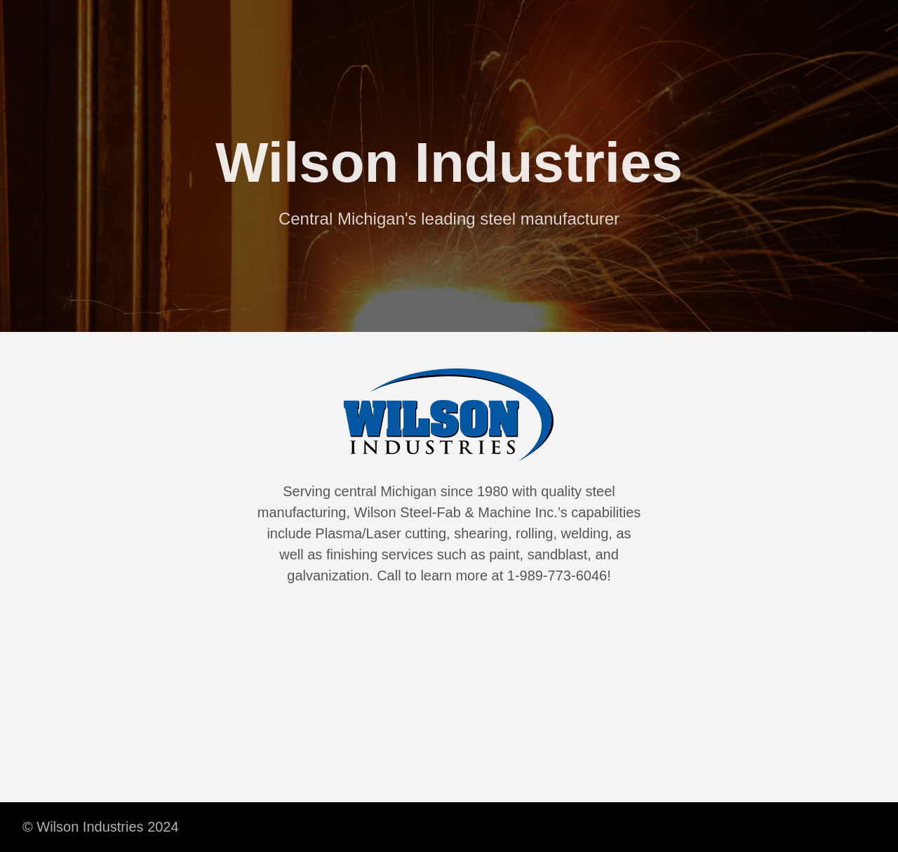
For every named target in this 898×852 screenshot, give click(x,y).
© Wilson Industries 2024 (100, 826)
